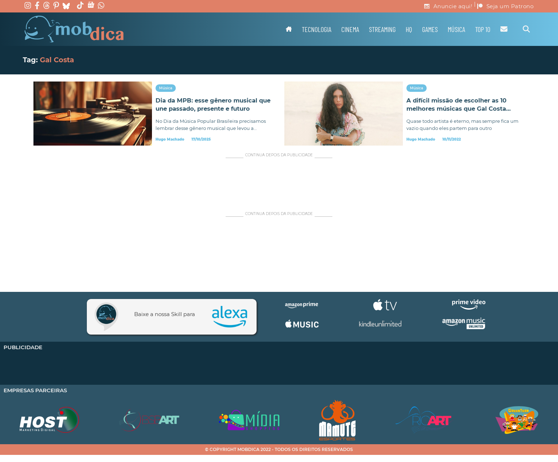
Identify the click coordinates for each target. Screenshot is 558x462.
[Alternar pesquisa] (526, 29)
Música (456, 29)
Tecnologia (316, 29)
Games (430, 29)
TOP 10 (482, 29)
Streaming (382, 29)
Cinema (350, 29)
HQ (409, 29)
